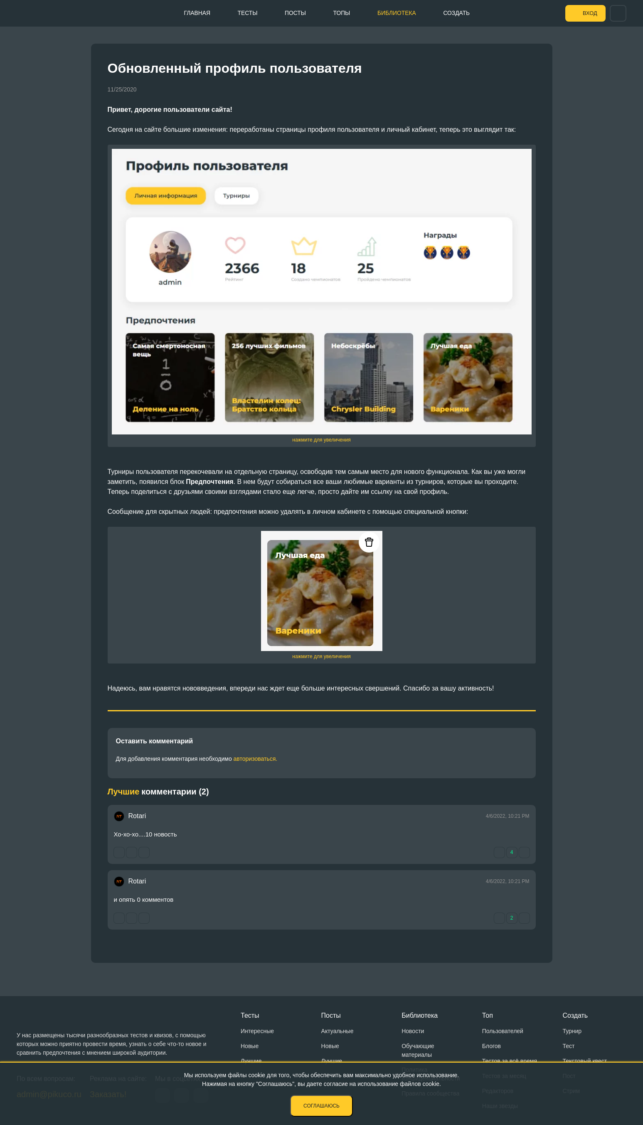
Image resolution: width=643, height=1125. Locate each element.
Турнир (571, 1031)
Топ (487, 1015)
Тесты (244, 13)
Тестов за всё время (509, 1061)
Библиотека (396, 13)
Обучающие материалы (418, 1050)
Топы (340, 13)
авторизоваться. (256, 758)
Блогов (491, 1046)
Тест (568, 1046)
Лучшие (251, 1061)
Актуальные (337, 1031)
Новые (250, 1046)
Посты (293, 13)
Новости (413, 1031)
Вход (588, 13)
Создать (457, 13)
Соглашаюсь (321, 1106)
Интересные (257, 1031)
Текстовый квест (584, 1061)
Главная (193, 13)
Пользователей (502, 1031)
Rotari (137, 815)
